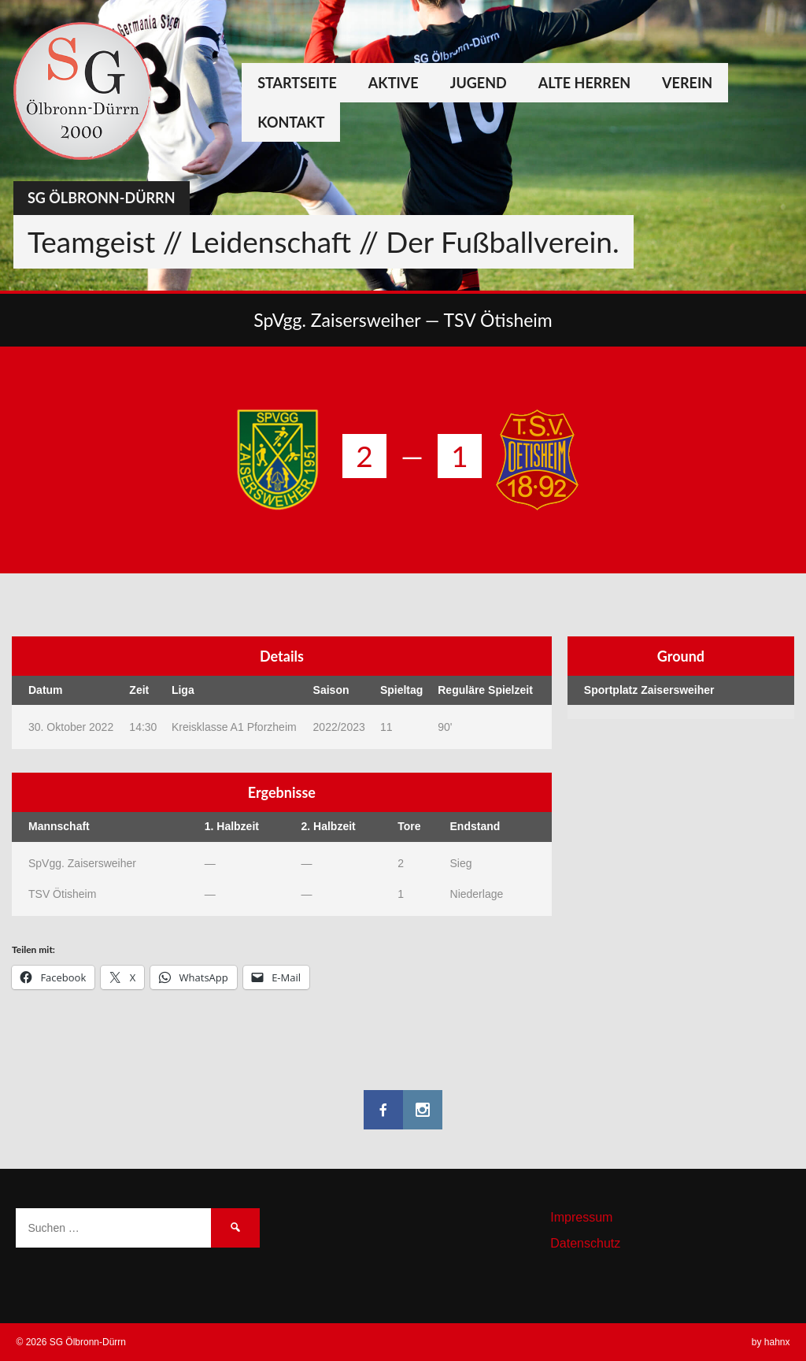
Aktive (393, 82)
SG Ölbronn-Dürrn (102, 197)
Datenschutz (585, 1243)
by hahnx (771, 1342)
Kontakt (290, 122)
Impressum (581, 1217)
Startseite (297, 82)
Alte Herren (584, 82)
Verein (687, 82)
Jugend (478, 82)
